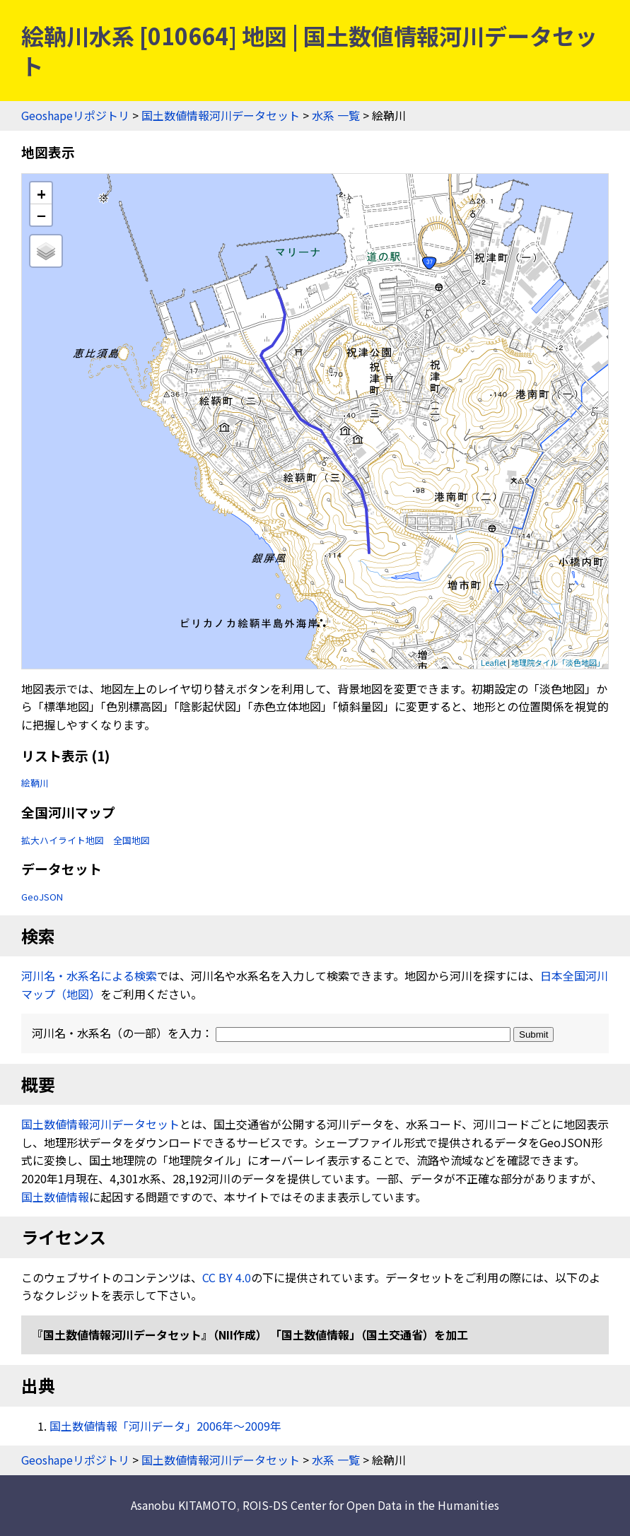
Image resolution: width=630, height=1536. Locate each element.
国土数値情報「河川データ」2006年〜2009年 (165, 1425)
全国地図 (131, 840)
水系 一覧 (336, 115)
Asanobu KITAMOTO (183, 1504)
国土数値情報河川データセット (220, 115)
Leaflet (493, 662)
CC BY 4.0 (226, 1277)
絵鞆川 (35, 783)
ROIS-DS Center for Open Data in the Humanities (371, 1504)
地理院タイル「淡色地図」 (558, 662)
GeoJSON (42, 896)
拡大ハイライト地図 (62, 840)
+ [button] (41, 193)
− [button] (41, 214)
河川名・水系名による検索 (89, 975)
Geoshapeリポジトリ (75, 115)
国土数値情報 (55, 1196)
